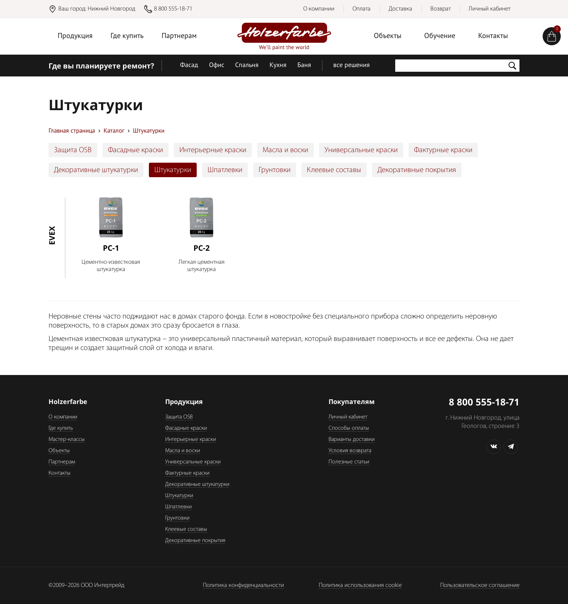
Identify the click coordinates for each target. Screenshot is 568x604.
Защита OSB (73, 150)
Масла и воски (285, 150)
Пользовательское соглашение (479, 585)
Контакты (493, 36)
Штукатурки (172, 170)
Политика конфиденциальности (243, 585)
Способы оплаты (349, 428)
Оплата (361, 9)
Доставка (400, 9)
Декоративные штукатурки (96, 170)
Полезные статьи (349, 462)
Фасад (189, 65)
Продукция (75, 36)
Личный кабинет (489, 9)
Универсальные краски (361, 150)
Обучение (439, 36)
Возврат (440, 9)
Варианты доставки (352, 439)
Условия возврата (350, 451)
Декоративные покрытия (416, 170)
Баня (304, 65)
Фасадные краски (135, 150)
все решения (351, 65)
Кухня (278, 65)
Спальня (247, 65)
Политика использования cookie (360, 585)
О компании (318, 9)
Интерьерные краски (212, 150)
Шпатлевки (225, 170)
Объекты (387, 36)
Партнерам (179, 36)
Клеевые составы (334, 170)
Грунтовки (275, 170)
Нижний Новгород (111, 9)
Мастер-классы (67, 439)
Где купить (126, 36)
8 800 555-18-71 (173, 9)
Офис (216, 65)
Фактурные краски (443, 150)
